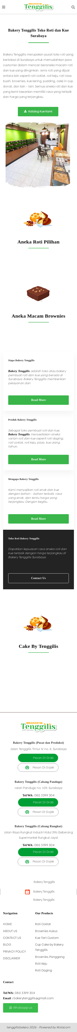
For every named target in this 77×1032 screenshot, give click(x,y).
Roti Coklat (43, 924)
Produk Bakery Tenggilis (22, 419)
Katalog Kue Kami (38, 111)
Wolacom (63, 1027)
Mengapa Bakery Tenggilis (23, 479)
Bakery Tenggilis (44, 882)
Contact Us (38, 578)
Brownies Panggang (50, 957)
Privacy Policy (14, 951)
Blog (7, 945)
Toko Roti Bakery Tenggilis (23, 538)
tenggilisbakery (18, 1027)
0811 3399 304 (44, 795)
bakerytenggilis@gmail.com (34, 998)
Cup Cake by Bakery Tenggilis (49, 947)
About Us (10, 931)
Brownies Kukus (46, 931)
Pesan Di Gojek (43, 767)
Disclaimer (11, 958)
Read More (38, 400)
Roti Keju (41, 964)
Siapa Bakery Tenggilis (21, 360)
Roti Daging (43, 970)
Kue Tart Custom (47, 938)
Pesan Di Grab (43, 758)
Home (7, 924)
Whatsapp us (20, 1008)
